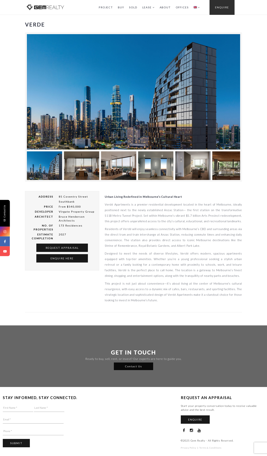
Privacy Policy (188, 447)
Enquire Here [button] (62, 258)
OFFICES (182, 7)
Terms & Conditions (210, 447)
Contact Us (133, 366)
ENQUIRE (222, 7)
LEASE (147, 7)
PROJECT (106, 7)
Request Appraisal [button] (62, 247)
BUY (121, 7)
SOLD (133, 7)
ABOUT (165, 7)
